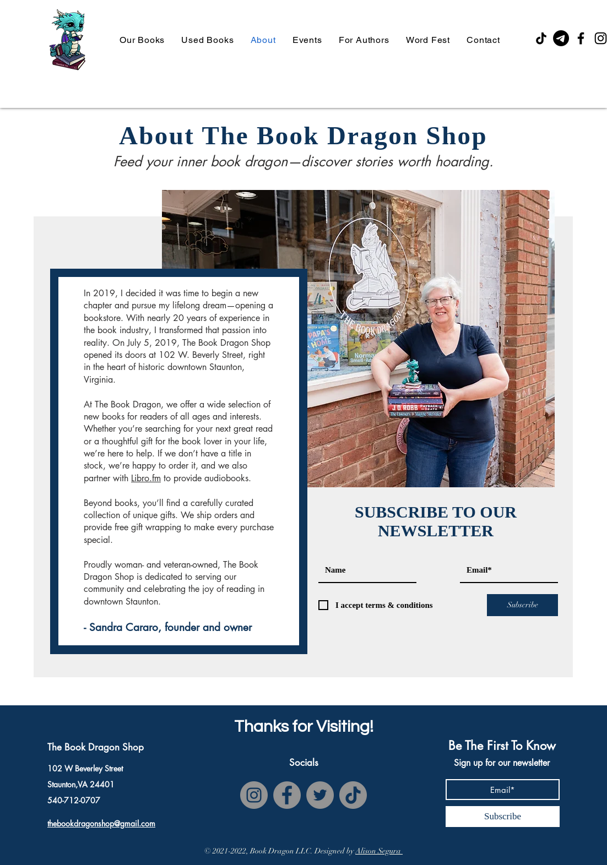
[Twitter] (320, 795)
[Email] (561, 38)
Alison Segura (379, 851)
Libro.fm (146, 478)
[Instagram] (254, 795)
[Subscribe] (522, 605)
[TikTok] (541, 38)
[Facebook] (581, 38)
